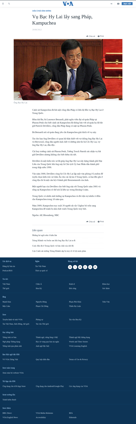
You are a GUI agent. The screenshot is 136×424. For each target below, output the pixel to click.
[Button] (90, 36)
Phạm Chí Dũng (42, 306)
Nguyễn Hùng (41, 302)
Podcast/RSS (7, 270)
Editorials (72, 417)
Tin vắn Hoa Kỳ (75, 319)
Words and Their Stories (78, 341)
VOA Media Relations (44, 413)
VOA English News (10, 417)
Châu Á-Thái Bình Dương (41, 11)
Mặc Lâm (6, 306)
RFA (71, 413)
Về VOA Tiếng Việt (10, 359)
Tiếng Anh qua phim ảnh (12, 346)
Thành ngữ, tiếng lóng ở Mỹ (47, 337)
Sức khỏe (106, 288)
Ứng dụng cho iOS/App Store (14, 386)
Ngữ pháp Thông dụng (11, 341)
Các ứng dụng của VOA (78, 386)
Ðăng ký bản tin (9, 266)
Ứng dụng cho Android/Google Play (50, 386)
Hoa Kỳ (39, 288)
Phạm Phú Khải (75, 302)
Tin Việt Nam (40, 266)
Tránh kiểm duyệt (9, 399)
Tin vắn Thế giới (42, 324)
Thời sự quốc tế (41, 270)
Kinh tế (72, 284)
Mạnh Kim (7, 302)
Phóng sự (39, 319)
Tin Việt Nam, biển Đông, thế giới (16, 324)
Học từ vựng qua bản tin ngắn (47, 341)
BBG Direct (7, 413)
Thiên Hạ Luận (75, 306)
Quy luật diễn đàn (43, 359)
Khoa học (106, 284)
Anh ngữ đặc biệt (42, 346)
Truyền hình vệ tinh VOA (12, 319)
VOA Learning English (78, 346)
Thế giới (6, 288)
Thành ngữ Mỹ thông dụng (79, 337)
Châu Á (39, 284)
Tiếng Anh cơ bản (9, 337)
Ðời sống (72, 288)
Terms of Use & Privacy (78, 359)
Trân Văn (106, 302)
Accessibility (41, 417)
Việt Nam (6, 284)
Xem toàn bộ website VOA (13, 373)
